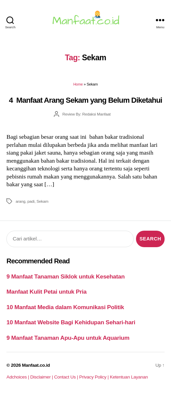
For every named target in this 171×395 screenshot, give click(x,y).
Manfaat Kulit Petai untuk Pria (46, 291)
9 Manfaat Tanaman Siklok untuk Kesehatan (65, 276)
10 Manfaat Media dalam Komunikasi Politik (65, 307)
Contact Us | (66, 377)
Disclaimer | (42, 377)
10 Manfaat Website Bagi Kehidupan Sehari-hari (70, 322)
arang (20, 201)
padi (30, 201)
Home (78, 84)
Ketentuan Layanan (129, 377)
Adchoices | (18, 377)
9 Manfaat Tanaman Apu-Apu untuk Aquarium (67, 337)
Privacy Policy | (94, 377)
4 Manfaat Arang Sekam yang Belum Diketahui (85, 100)
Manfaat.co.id (36, 365)
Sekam (42, 201)
